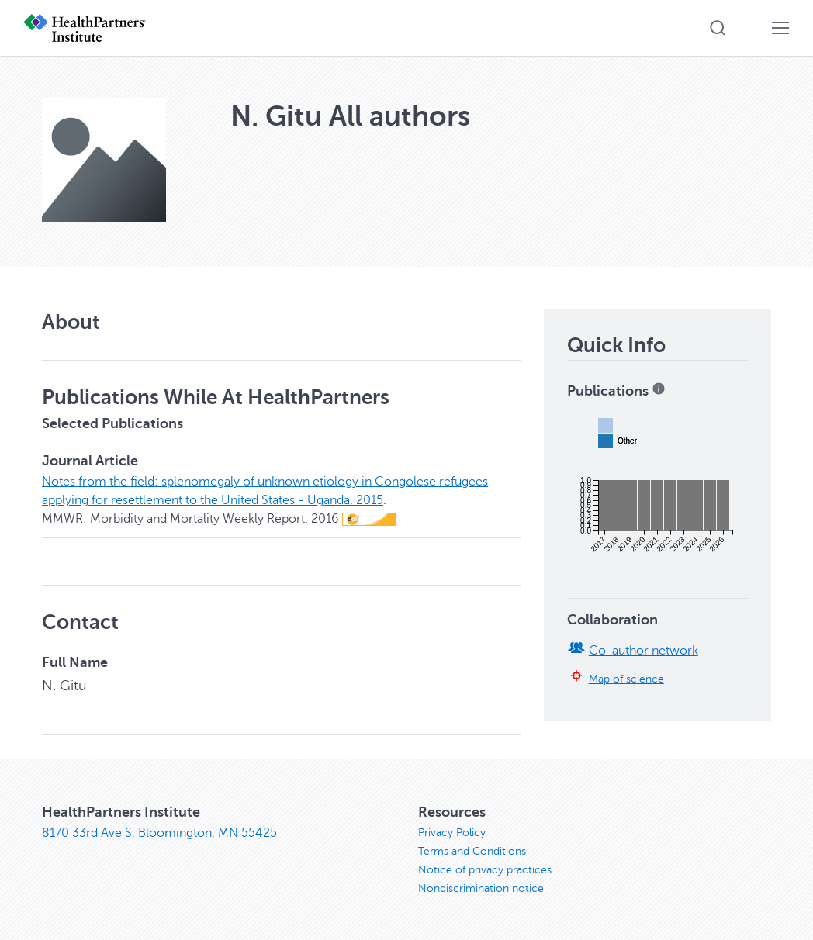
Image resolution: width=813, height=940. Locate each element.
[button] (717, 28)
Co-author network (643, 651)
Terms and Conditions (472, 851)
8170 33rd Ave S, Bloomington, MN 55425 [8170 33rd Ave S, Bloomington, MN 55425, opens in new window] (159, 833)
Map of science (626, 678)
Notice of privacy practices (485, 870)
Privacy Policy (452, 832)
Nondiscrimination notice (481, 888)
